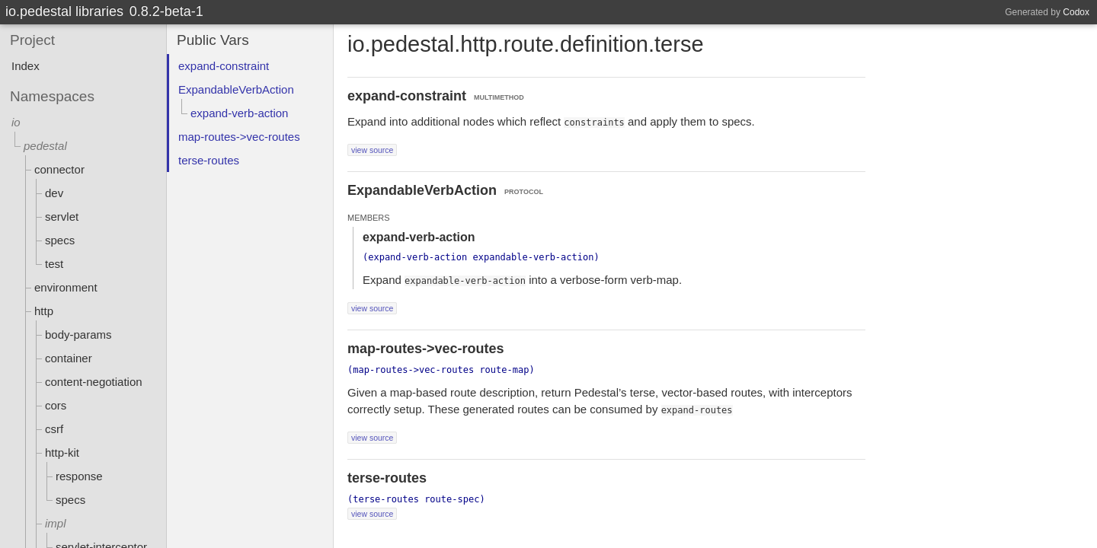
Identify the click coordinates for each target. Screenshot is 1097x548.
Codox (1076, 12)
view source (372, 150)
